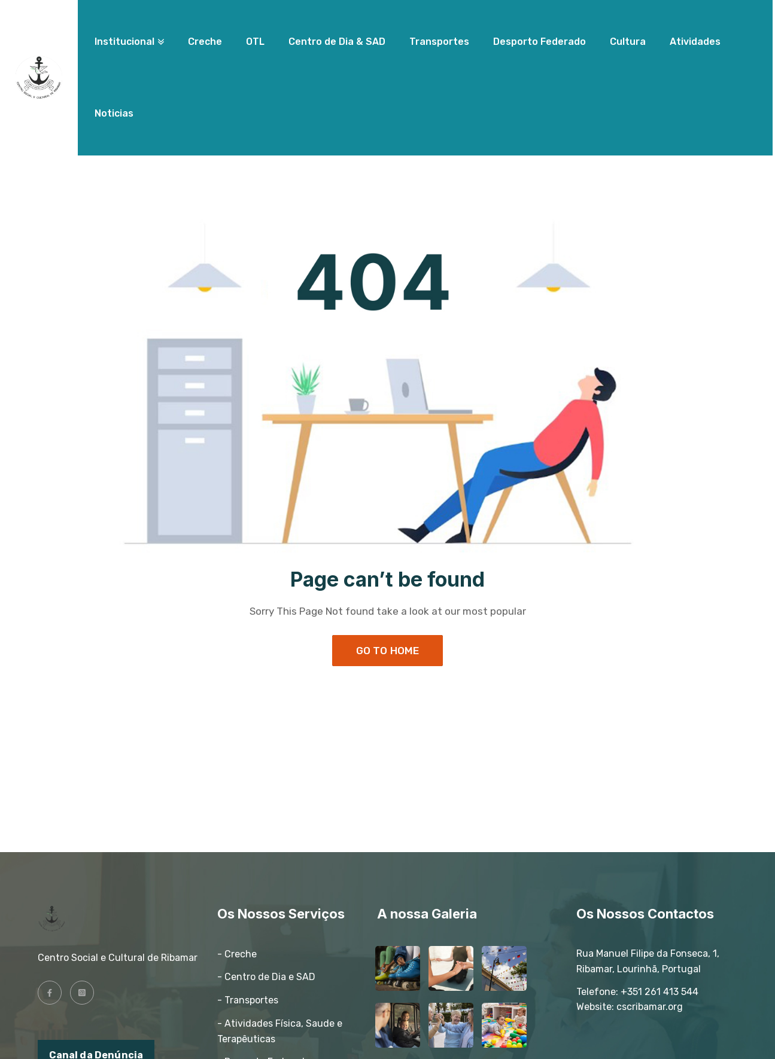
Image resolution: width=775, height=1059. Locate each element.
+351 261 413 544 (659, 991)
